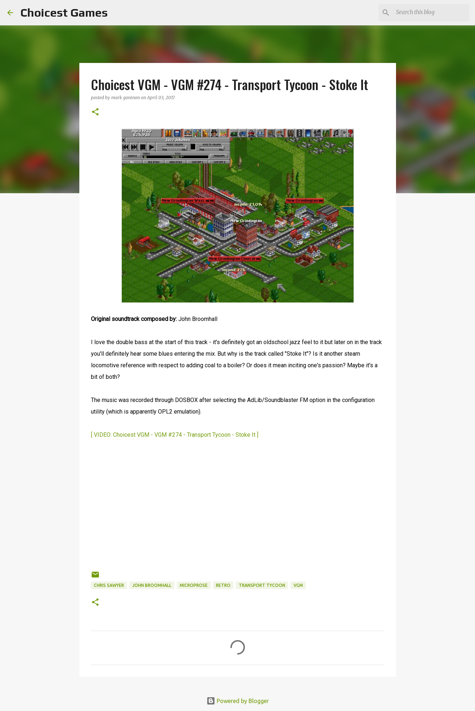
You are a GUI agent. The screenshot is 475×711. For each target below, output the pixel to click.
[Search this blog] (431, 12)
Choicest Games (64, 12)
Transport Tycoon (262, 585)
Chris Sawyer (109, 585)
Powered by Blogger (238, 701)
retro (223, 585)
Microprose (194, 585)
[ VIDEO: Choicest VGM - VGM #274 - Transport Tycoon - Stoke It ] (174, 434)
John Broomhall (151, 585)
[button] (95, 112)
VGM (298, 585)
